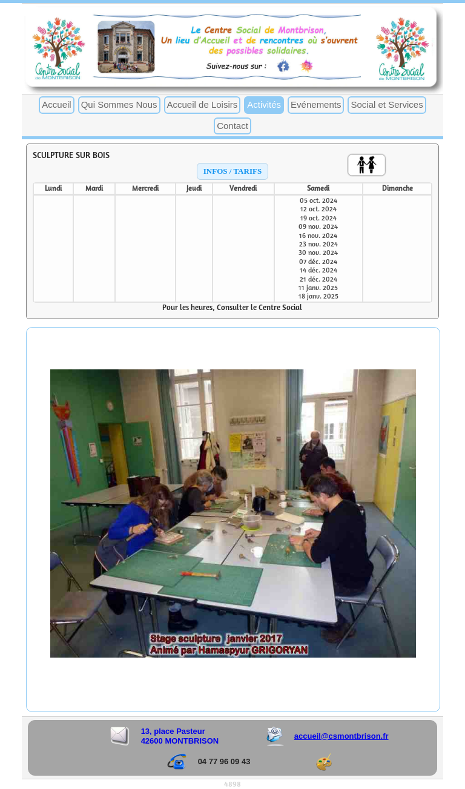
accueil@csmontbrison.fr (341, 736)
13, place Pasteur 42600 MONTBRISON (180, 736)
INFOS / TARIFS (232, 171)
